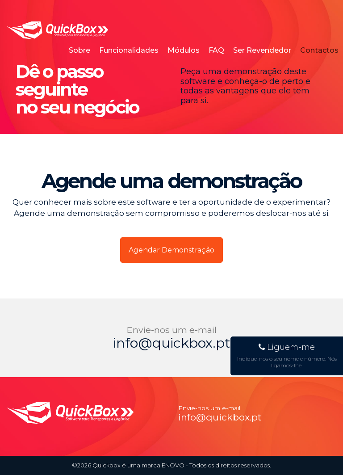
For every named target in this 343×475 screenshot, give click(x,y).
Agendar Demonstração (171, 250)
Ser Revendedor (262, 50)
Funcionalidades (129, 50)
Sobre (79, 50)
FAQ (216, 50)
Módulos (183, 50)
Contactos (319, 50)
